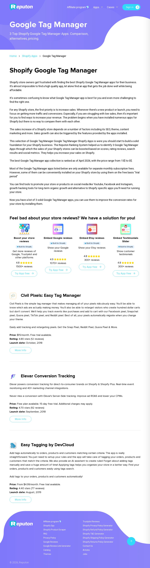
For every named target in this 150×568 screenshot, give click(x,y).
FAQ (45, 534)
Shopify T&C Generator (93, 534)
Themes (47, 554)
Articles (86, 550)
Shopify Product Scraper (54, 530)
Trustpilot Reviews (91, 521)
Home (13, 55)
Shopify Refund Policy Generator (98, 530)
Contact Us (88, 546)
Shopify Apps (29, 55)
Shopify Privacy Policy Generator (98, 525)
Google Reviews (50, 542)
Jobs (85, 554)
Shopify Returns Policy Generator (98, 542)
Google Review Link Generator (57, 546)
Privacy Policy (49, 538)
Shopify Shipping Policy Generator (98, 538)
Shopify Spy (48, 525)
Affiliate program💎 (78, 7)
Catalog (46, 550)
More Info (20, 350)
